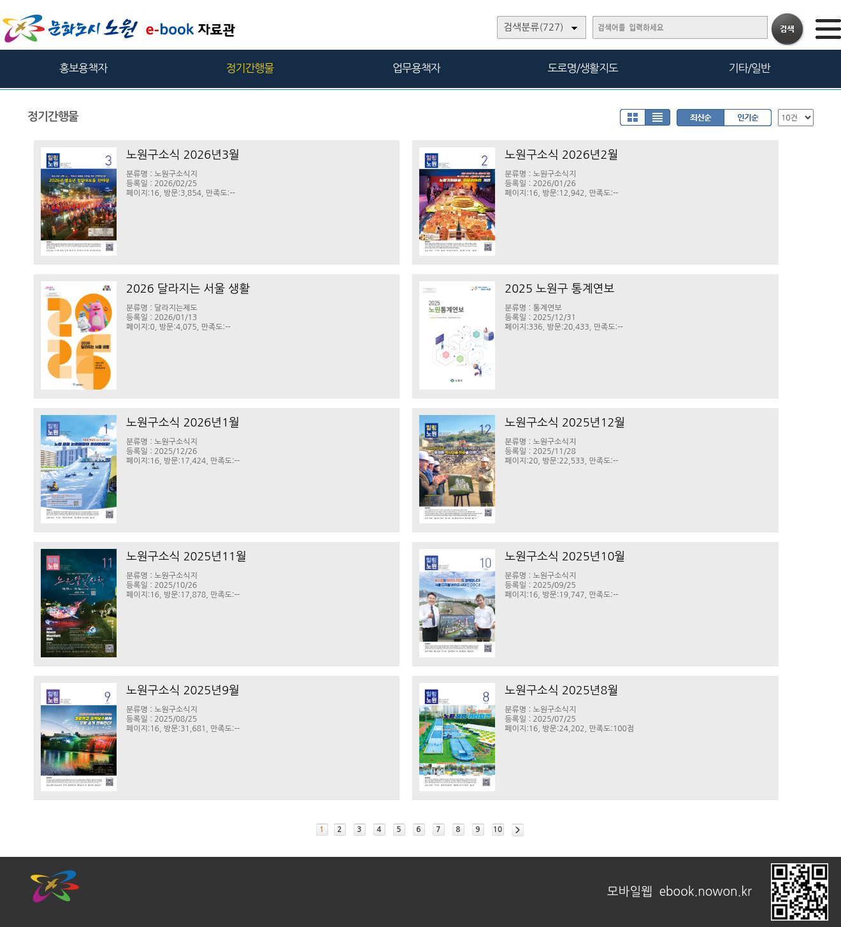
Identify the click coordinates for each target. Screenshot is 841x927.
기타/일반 (749, 67)
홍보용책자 (83, 67)
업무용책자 (416, 67)
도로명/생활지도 (583, 67)
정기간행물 (250, 67)
